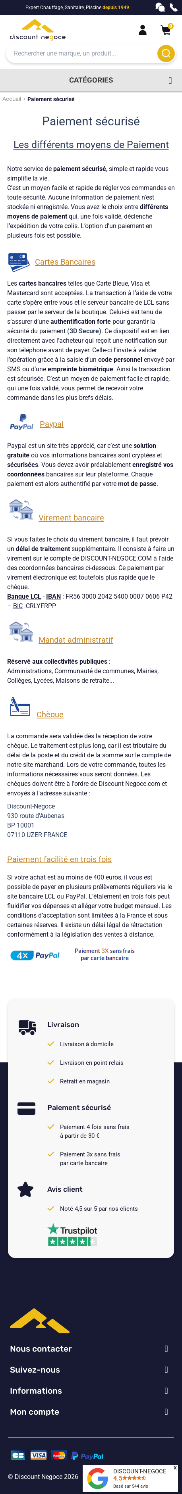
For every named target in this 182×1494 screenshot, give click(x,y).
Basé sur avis (130, 1486)
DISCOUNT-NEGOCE (140, 1471)
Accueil (11, 99)
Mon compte (34, 1412)
